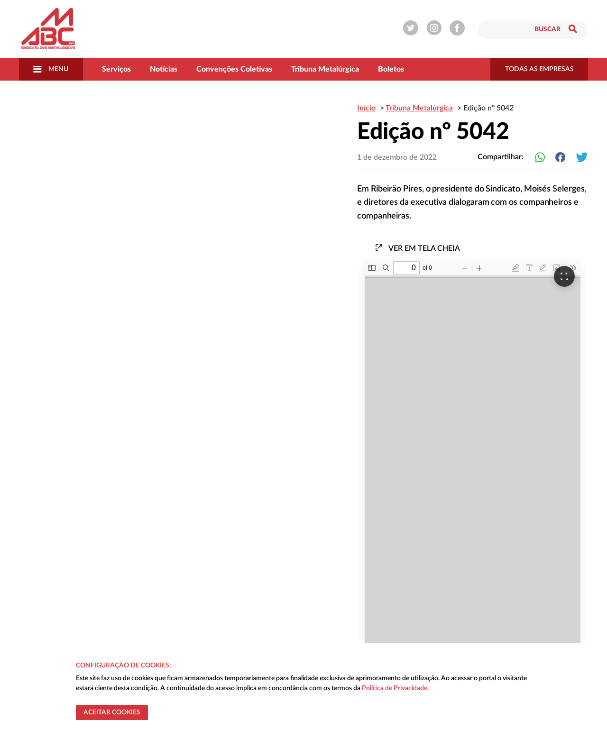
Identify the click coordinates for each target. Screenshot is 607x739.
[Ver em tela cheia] (564, 276)
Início (366, 108)
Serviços (116, 69)
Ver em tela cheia (417, 247)
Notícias (163, 69)
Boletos (391, 69)
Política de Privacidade (394, 688)
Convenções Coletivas (234, 69)
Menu (50, 69)
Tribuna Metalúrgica (325, 69)
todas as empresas (539, 69)
